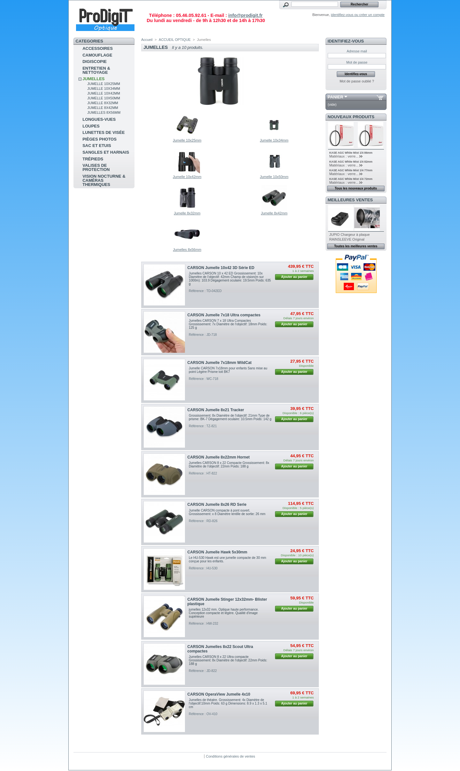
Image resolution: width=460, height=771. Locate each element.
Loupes (90, 126)
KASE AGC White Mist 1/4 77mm (350, 170)
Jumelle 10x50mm (103, 98)
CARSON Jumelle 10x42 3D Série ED (221, 268)
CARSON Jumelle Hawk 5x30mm (218, 552)
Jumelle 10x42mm (103, 93)
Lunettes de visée (103, 132)
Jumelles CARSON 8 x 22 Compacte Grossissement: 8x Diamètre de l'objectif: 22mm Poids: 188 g (229, 464)
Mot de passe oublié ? (357, 81)
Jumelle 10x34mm (103, 88)
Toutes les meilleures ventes (355, 246)
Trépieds (92, 159)
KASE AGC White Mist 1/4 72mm (350, 179)
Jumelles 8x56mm (103, 112)
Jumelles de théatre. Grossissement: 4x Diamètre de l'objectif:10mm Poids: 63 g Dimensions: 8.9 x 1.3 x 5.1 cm (228, 703)
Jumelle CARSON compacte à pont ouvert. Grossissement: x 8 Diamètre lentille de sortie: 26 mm (227, 512)
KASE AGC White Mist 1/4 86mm (350, 152)
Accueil (146, 40)
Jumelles (93, 78)
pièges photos (99, 139)
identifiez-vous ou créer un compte (358, 15)
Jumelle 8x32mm (102, 103)
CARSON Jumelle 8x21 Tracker (216, 410)
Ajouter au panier (294, 277)
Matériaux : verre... (344, 156)
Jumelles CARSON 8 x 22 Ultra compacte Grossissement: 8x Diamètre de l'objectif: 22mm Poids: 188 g (228, 660)
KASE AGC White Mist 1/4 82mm (350, 161)
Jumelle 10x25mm (103, 84)
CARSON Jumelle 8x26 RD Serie (217, 504)
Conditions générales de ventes (230, 756)
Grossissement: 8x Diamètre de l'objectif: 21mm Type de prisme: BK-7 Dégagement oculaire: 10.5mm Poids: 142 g (230, 417)
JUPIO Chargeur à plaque (349, 234)
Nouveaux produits (351, 116)
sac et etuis (96, 145)
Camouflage (97, 55)
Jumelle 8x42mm (102, 108)
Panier (335, 97)
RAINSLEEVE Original (346, 239)
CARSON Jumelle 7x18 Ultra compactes (224, 315)
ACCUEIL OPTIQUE (175, 40)
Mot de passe (356, 62)
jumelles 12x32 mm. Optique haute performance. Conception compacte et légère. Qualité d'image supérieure (224, 613)
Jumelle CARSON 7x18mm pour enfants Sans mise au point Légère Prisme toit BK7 (228, 370)
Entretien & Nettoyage (96, 70)
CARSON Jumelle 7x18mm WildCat (220, 362)
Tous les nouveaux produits (356, 188)
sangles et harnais (105, 152)
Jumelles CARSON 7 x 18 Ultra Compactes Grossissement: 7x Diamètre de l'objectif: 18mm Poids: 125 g (228, 324)
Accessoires (97, 48)
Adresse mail (357, 51)
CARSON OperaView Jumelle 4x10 (219, 694)
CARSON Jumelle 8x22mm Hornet (219, 457)
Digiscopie (94, 61)
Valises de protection (96, 167)
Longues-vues (99, 119)
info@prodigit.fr (245, 15)
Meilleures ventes (350, 199)
